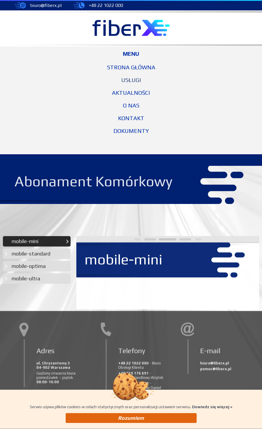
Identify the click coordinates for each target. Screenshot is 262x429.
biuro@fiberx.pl (46, 5)
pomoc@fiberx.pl (215, 370)
